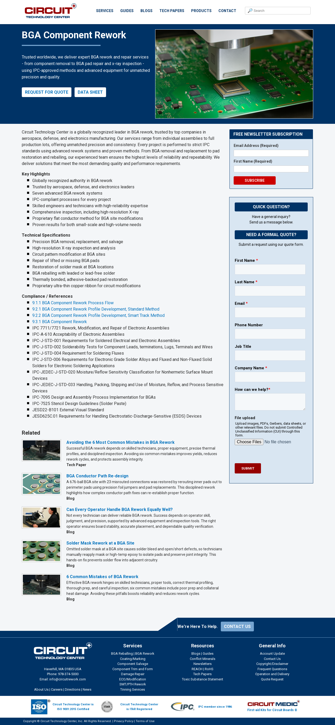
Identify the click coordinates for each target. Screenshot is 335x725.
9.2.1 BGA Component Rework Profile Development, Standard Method (95, 309)
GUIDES (127, 11)
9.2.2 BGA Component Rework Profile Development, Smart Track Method (98, 315)
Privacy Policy (123, 721)
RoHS (209, 669)
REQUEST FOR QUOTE (46, 92)
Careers (56, 689)
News (87, 689)
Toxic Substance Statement (202, 679)
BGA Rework (144, 653)
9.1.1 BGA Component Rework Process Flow (73, 302)
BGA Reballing (122, 653)
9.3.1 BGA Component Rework (59, 321)
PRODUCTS (201, 11)
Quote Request (272, 679)
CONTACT (227, 11)
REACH (197, 669)
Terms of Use (145, 721)
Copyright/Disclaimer (272, 664)
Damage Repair (132, 674)
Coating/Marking (132, 659)
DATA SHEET (90, 92)
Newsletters (202, 664)
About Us (41, 689)
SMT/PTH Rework (132, 684)
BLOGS (146, 11)
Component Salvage (132, 664)
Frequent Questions (272, 669)
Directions (72, 689)
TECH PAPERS (171, 11)
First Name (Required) (253, 161)
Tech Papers (202, 674)
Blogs (195, 653)
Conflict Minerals (202, 659)
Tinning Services (132, 689)
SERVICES (104, 11)
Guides (208, 653)
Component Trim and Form (132, 669)
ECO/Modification (132, 679)
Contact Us (272, 659)
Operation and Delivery (272, 674)
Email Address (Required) (256, 145)
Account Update (272, 653)
